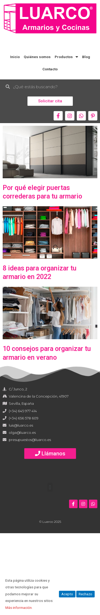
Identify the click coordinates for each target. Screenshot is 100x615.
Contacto (50, 69)
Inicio (15, 57)
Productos (66, 57)
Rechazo (85, 594)
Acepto (67, 594)
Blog (86, 57)
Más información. (19, 607)
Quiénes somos (37, 57)
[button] (50, 101)
